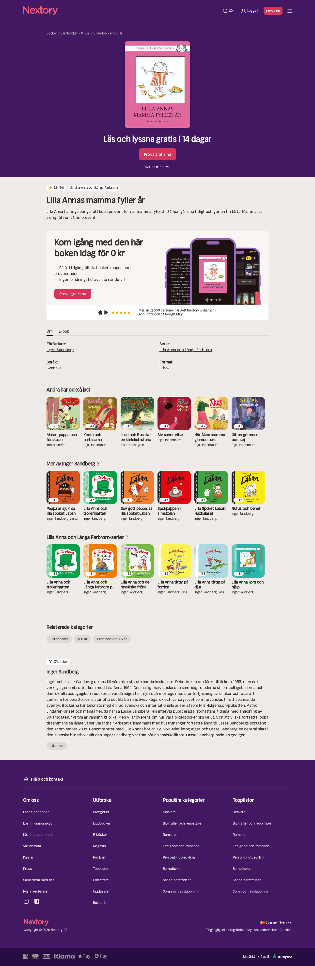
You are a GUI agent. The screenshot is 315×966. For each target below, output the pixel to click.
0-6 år (85, 33)
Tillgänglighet (215, 930)
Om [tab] (50, 331)
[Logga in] (249, 11)
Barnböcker (69, 33)
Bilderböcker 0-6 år (108, 33)
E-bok (164, 367)
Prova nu (273, 11)
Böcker (52, 33)
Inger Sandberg (60, 349)
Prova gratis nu (157, 154)
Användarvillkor (265, 930)
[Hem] (121, 10)
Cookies (285, 930)
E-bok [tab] (64, 331)
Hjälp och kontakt (43, 779)
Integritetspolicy (240, 930)
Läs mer (56, 745)
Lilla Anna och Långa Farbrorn (185, 349)
